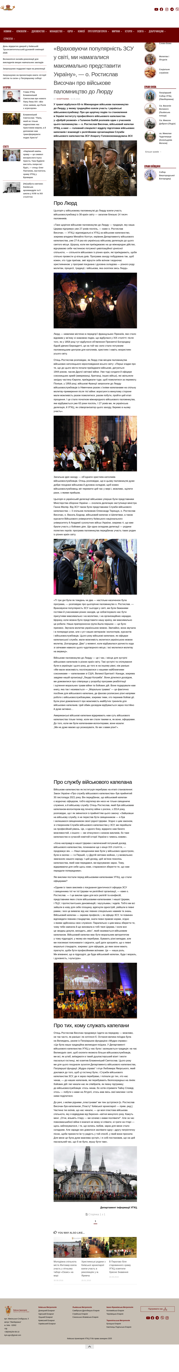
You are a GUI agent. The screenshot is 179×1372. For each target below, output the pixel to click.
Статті (6, 161)
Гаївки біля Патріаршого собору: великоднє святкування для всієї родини (24, 53)
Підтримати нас (158, 15)
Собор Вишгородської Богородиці (167, 190)
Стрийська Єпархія (80, 1329)
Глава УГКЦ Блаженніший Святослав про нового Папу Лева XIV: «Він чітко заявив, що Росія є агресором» (34, 114)
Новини (7, 31)
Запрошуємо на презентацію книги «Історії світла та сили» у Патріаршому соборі (24, 91)
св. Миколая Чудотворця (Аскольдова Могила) (165, 153)
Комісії (81, 31)
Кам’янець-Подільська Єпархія (119, 1342)
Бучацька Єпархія (114, 1339)
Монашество (56, 31)
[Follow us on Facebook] (161, 9)
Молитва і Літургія (164, 73)
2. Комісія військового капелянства (76, 47)
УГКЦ (57, 50)
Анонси (6, 47)
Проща (130, 47)
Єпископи (21, 31)
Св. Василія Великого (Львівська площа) (165, 125)
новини (119, 47)
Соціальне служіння (164, 86)
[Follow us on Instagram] (166, 9)
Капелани (107, 47)
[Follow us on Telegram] (172, 9)
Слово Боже (165, 58)
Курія (70, 31)
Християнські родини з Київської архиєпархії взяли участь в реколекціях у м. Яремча (93, 1283)
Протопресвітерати (97, 31)
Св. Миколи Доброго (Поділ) (167, 137)
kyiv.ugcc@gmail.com (12, 1350)
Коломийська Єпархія (115, 1325)
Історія (128, 31)
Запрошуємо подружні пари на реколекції (24, 83)
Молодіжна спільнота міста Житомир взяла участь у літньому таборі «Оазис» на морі (65, 1283)
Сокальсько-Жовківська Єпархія (85, 1332)
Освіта (140, 31)
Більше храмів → (153, 166)
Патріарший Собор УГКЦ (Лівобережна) (166, 110)
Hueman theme (38, 1366)
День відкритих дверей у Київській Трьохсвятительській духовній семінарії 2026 (23, 64)
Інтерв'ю (6, 102)
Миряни (116, 31)
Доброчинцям (156, 31)
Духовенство (38, 31)
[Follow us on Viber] (177, 9)
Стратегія (8, 38)
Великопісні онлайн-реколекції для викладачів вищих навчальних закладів (23, 75)
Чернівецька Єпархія (115, 1329)
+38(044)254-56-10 (11, 1347)
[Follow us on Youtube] (156, 9)
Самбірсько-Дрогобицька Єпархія (85, 1325)
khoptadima (63, 113)
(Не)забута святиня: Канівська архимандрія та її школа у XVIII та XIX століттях (33, 205)
